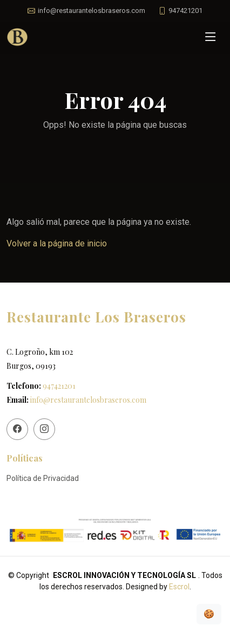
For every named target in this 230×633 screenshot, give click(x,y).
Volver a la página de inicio (56, 243)
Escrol (179, 586)
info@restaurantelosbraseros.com (88, 400)
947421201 (59, 386)
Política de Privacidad (42, 478)
